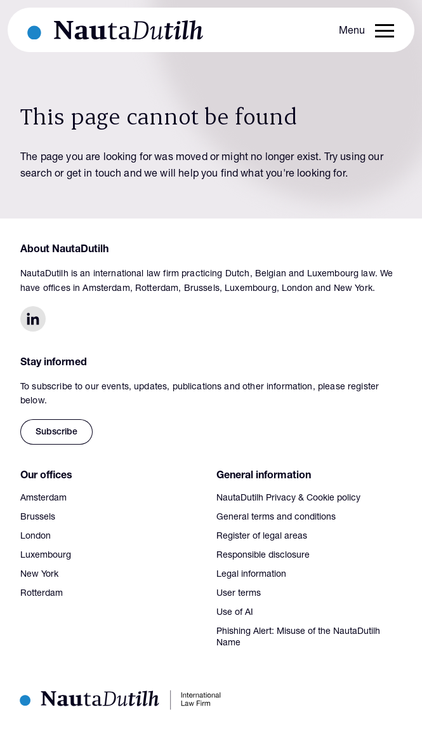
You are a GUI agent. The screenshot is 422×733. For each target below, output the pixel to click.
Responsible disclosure (263, 555)
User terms (238, 593)
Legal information (251, 574)
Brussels (37, 517)
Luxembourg (45, 555)
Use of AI (234, 613)
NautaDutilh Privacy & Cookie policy (288, 498)
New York (39, 574)
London (35, 536)
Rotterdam (41, 593)
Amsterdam (43, 498)
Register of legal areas (261, 536)
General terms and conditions (276, 517)
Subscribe (56, 432)
